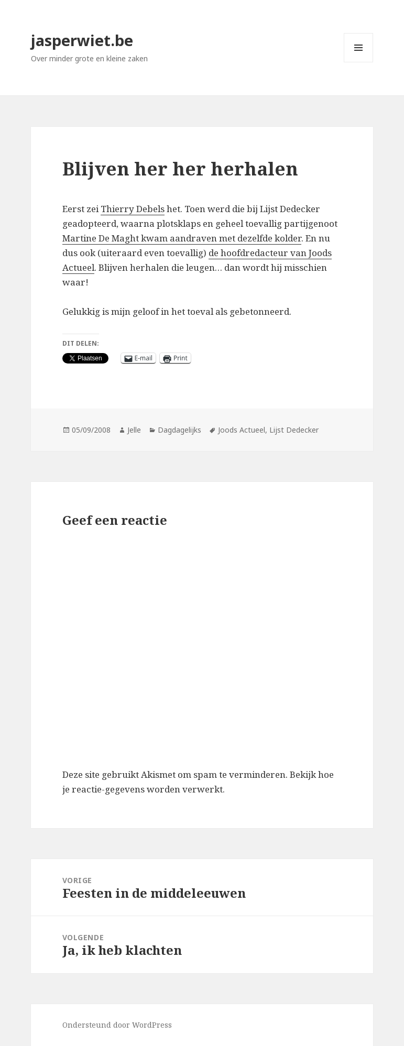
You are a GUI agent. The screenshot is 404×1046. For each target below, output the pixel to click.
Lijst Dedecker (294, 430)
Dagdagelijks (179, 430)
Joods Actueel (241, 430)
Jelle (134, 430)
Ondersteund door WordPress (117, 1025)
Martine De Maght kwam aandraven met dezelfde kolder (181, 238)
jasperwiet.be (82, 40)
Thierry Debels (133, 209)
